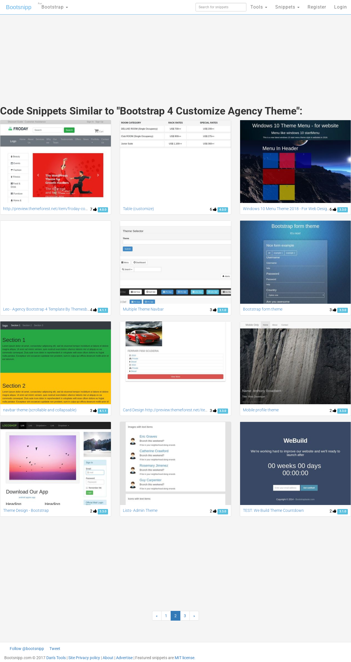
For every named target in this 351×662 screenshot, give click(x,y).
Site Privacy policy (84, 657)
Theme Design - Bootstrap (26, 510)
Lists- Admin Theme (140, 510)
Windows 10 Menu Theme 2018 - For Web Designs (287, 208)
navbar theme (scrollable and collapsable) (40, 410)
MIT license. (185, 657)
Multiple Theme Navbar (143, 309)
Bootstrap (53, 5)
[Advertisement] (132, 54)
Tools (258, 7)
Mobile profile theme (261, 410)
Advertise (124, 657)
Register (317, 7)
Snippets (287, 7)
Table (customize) (138, 208)
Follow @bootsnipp (27, 648)
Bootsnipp (18, 7)
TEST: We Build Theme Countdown (273, 510)
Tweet (54, 648)
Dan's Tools (56, 657)
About (108, 657)
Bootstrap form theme (262, 309)
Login (340, 7)
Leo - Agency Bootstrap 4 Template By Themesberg (48, 309)
